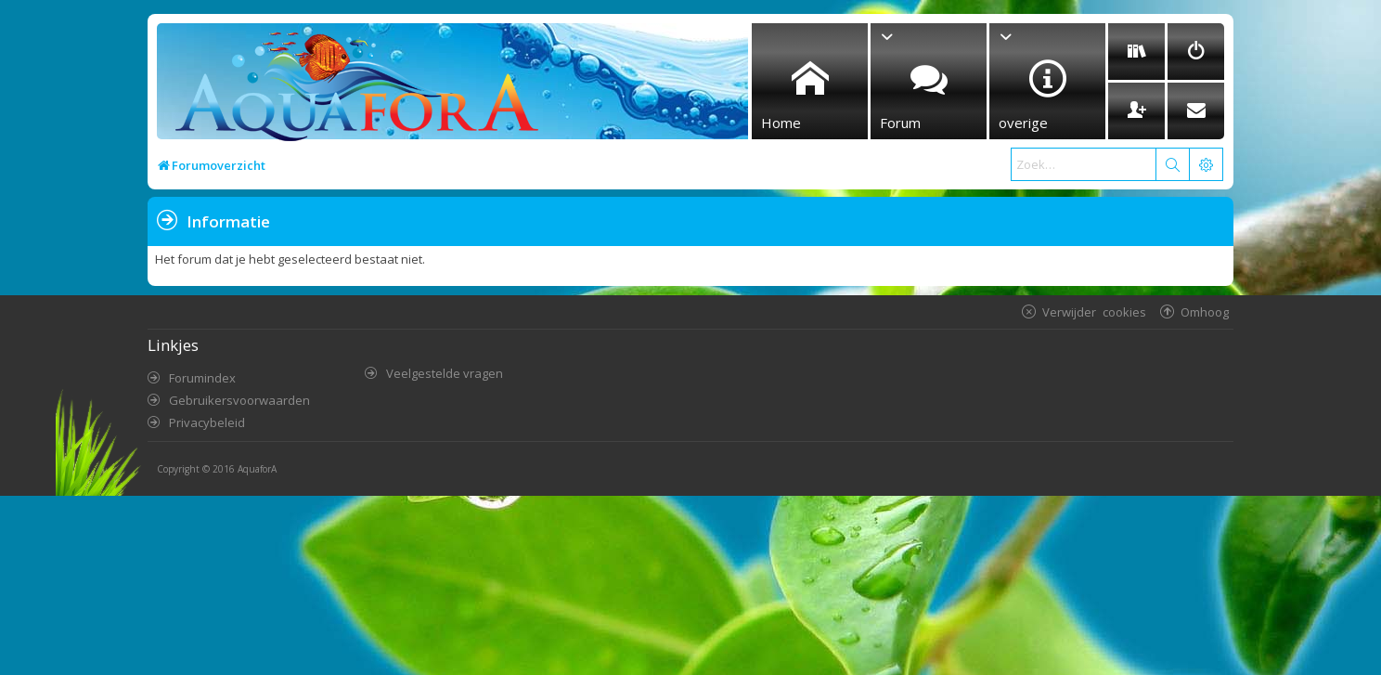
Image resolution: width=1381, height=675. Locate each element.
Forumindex (202, 378)
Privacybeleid (207, 422)
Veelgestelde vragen (444, 373)
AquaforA (257, 468)
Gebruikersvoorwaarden (239, 400)
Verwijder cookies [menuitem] (1094, 311)
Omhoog (1205, 311)
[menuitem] (1136, 51)
